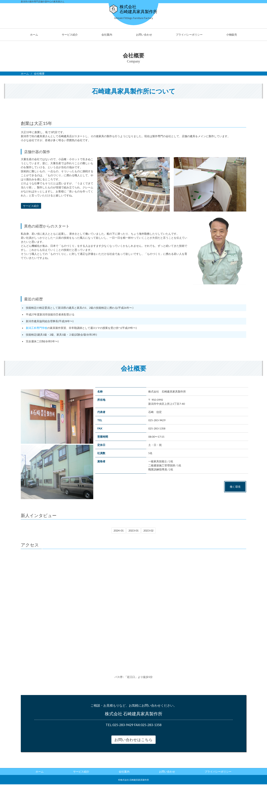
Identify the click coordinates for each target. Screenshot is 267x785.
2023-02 (148, 530)
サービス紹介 (70, 34)
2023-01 (133, 530)
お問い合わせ (144, 34)
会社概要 (39, 73)
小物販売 (231, 34)
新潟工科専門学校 (36, 327)
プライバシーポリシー (189, 34)
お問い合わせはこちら (133, 739)
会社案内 (106, 34)
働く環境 (235, 486)
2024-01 (119, 530)
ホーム (34, 34)
